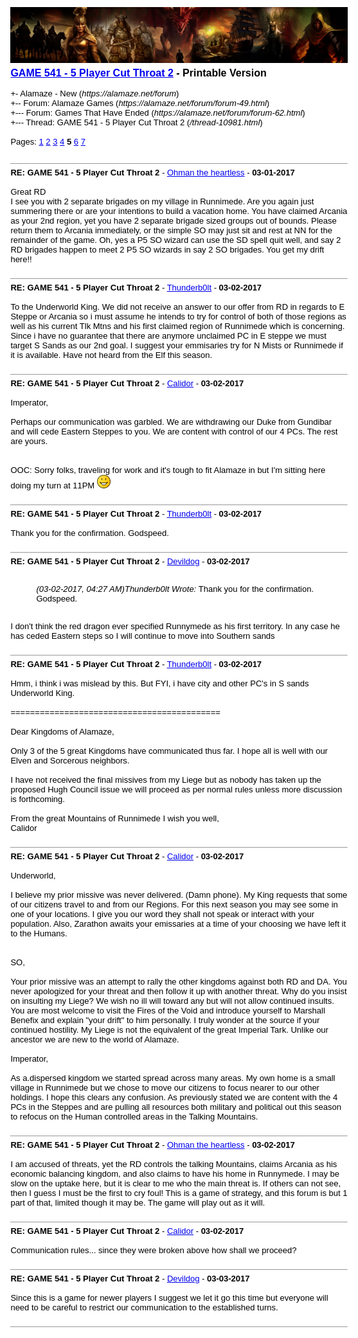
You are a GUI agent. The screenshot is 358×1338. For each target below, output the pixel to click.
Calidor (180, 383)
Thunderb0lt (189, 287)
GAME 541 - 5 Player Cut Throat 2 (91, 72)
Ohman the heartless (206, 172)
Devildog (183, 561)
